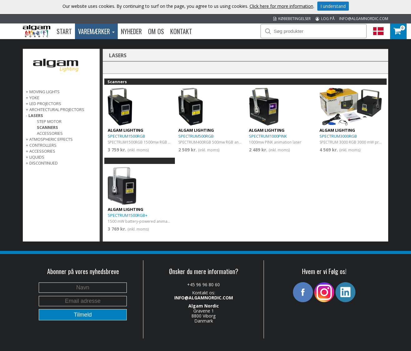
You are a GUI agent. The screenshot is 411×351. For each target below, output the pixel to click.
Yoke (34, 97)
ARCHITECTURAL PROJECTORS (56, 109)
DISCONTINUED (43, 163)
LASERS (35, 115)
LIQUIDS (36, 157)
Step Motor (49, 121)
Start (64, 31)
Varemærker (96, 31)
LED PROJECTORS (45, 103)
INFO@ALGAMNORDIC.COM (363, 18)
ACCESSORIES (42, 151)
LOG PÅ (324, 18)
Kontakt (181, 31)
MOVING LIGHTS (44, 91)
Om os (156, 31)
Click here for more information (281, 6)
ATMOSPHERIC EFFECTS (51, 139)
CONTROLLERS (43, 145)
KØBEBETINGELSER (292, 18)
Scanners (47, 127)
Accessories (50, 133)
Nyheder (131, 31)
